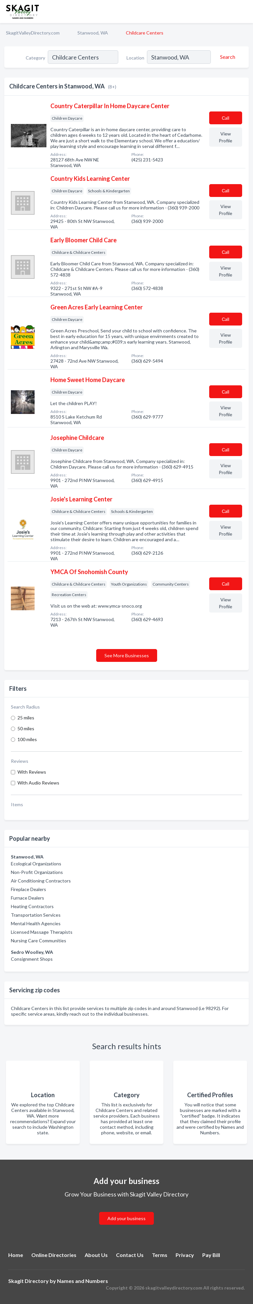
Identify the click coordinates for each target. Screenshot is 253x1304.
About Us (96, 1255)
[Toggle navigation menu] (244, 11)
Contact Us (130, 1255)
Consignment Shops (32, 959)
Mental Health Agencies (36, 923)
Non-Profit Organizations (37, 872)
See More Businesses (126, 655)
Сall (225, 118)
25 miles (25, 717)
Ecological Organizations (36, 863)
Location (135, 57)
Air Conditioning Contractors (41, 880)
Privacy (185, 1255)
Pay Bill (211, 1255)
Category (35, 57)
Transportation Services (36, 915)
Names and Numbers (82, 1281)
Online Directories (53, 1255)
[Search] (226, 56)
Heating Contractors (32, 906)
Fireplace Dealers (28, 889)
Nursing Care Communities (38, 940)
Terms (159, 1255)
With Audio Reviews (38, 782)
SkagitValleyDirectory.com (33, 33)
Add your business (126, 1218)
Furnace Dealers (27, 898)
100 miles (27, 739)
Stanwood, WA (92, 33)
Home (15, 1255)
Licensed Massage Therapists (41, 932)
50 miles (25, 728)
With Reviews (31, 772)
